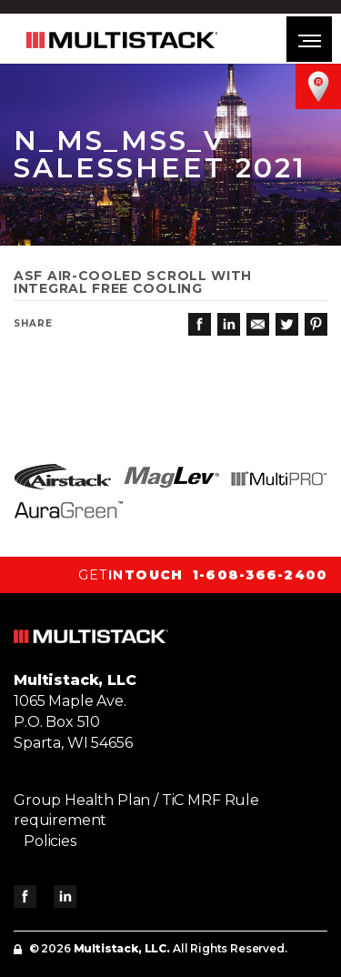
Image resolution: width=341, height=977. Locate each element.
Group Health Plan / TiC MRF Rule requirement (136, 810)
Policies (50, 841)
